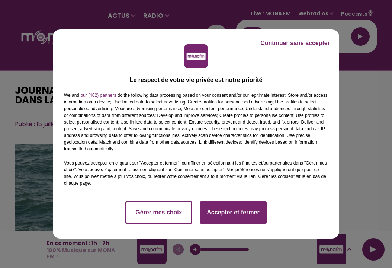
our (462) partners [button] (98, 95)
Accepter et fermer (233, 212)
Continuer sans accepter (295, 43)
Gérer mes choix (158, 212)
